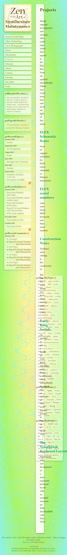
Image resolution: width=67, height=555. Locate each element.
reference (42, 351)
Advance (41, 390)
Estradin (41, 400)
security (50, 357)
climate (48, 287)
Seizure (10, 142)
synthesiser (43, 372)
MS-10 (49, 439)
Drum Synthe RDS (45, 433)
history (54, 306)
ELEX (40, 396)
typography (55, 373)
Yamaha (47, 415)
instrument (43, 315)
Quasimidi (57, 409)
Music (8, 50)
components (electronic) (47, 290)
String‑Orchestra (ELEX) (48, 455)
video (51, 376)
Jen (39, 406)
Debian (57, 293)
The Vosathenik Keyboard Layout (53, 447)
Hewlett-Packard (44, 403)
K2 (48, 436)
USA (44, 376)
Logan (40, 409)
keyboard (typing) (45, 318)
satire (48, 354)
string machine (44, 367)
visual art (41, 379)
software (42, 363)
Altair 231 (41, 424)
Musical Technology (14, 36)
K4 (58, 436)
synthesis (54, 370)
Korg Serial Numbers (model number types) (18, 199)
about (28, 542)
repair (40, 354)
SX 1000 (41, 458)
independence (43, 309)
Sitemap (9, 77)
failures (48, 302)
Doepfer (58, 393)
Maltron (48, 409)
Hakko (58, 400)
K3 (54, 436)
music (57, 327)
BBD (49, 284)
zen (47, 382)
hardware (43, 305)
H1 (39, 436)
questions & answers (45, 348)
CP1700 (40, 427)
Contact (9, 73)
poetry (40, 339)
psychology (42, 345)
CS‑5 (55, 427)
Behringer (42, 393)
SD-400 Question (14, 149)
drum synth (48, 296)
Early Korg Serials (14, 226)
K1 (44, 436)
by (12, 239)
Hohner (56, 402)
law (49, 321)
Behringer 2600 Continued (17, 162)
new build (41, 333)
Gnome (56, 302)
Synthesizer (51, 458)
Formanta (50, 400)
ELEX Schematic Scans (48, 136)
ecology (58, 296)
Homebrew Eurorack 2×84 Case (15, 175)
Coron (50, 393)
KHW (45, 406)
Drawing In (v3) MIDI (15, 180)
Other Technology (13, 41)
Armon (57, 390)
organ (50, 333)
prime (56, 339)
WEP (40, 415)
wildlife (50, 378)
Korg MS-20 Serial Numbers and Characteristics (18, 209)
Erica (54, 396)
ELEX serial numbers (15, 213)
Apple (49, 390)
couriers (41, 293)
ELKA (47, 396)
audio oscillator (54, 281)
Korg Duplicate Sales (15, 220)
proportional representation (48, 342)
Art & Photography (14, 45)
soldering (52, 364)
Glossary (9, 63)
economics (42, 299)
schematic (56, 354)
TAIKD (40, 412)
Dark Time (42, 430)
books (56, 284)
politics (48, 339)
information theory (45, 312)
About (8, 68)
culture (49, 293)
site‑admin (52, 360)
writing (40, 382)
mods (60, 324)
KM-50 (40, 439)
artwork (42, 281)
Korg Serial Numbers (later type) (15, 193)
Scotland (41, 357)
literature (51, 324)
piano (55, 336)
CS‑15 (48, 427)
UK (39, 376)
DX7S (56, 433)
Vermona (49, 412)
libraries (56, 321)
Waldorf (58, 412)
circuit (40, 287)
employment (53, 299)
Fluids (9, 155)
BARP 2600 (53, 424)
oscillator (57, 333)
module (49, 327)
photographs (44, 336)
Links (7, 86)
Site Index (9, 82)
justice (52, 315)
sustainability (43, 370)
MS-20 (57, 439)
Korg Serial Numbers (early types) (15, 204)
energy (40, 302)
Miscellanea (10, 54)
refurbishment (54, 351)
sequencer (42, 360)
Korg (52, 406)
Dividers (10, 168)
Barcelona (41, 284)
